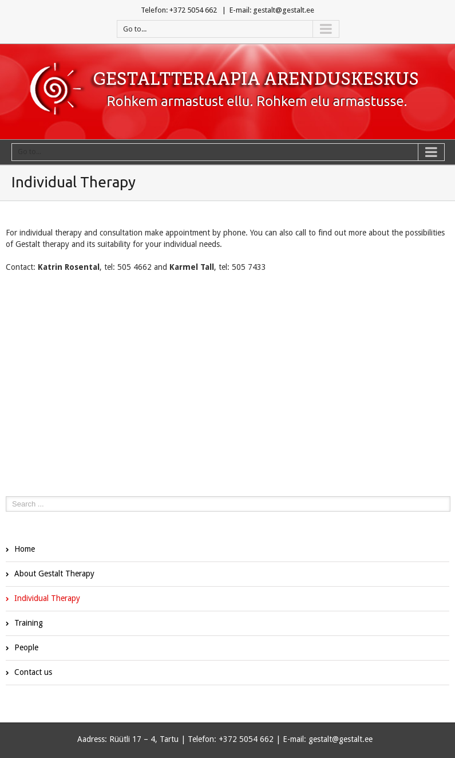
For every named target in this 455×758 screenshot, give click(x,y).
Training (28, 622)
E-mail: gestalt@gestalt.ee (272, 10)
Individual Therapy (47, 598)
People (26, 647)
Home (24, 548)
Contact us (33, 672)
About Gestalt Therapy (54, 573)
